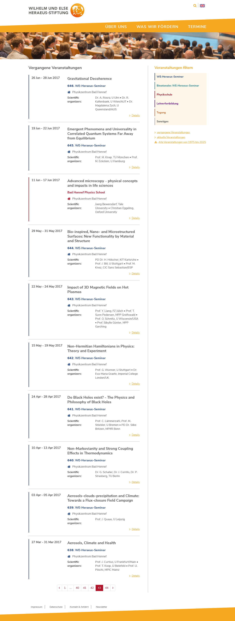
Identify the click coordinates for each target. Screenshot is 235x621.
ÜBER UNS (116, 27)
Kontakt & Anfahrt (79, 607)
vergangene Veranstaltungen (173, 132)
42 (92, 587)
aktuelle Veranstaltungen (171, 137)
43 (99, 587)
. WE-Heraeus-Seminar (86, 86)
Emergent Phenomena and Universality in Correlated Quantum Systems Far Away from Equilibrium (101, 133)
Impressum (36, 607)
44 (106, 587)
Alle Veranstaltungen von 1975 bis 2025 (182, 142)
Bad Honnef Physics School (86, 192)
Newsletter (101, 607)
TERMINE (197, 27)
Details (136, 115)
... (71, 587)
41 (84, 587)
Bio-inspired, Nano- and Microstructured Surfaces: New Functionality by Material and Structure (101, 236)
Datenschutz (56, 607)
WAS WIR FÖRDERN (157, 27)
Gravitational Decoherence (89, 78)
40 (77, 587)
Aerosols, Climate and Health (91, 543)
